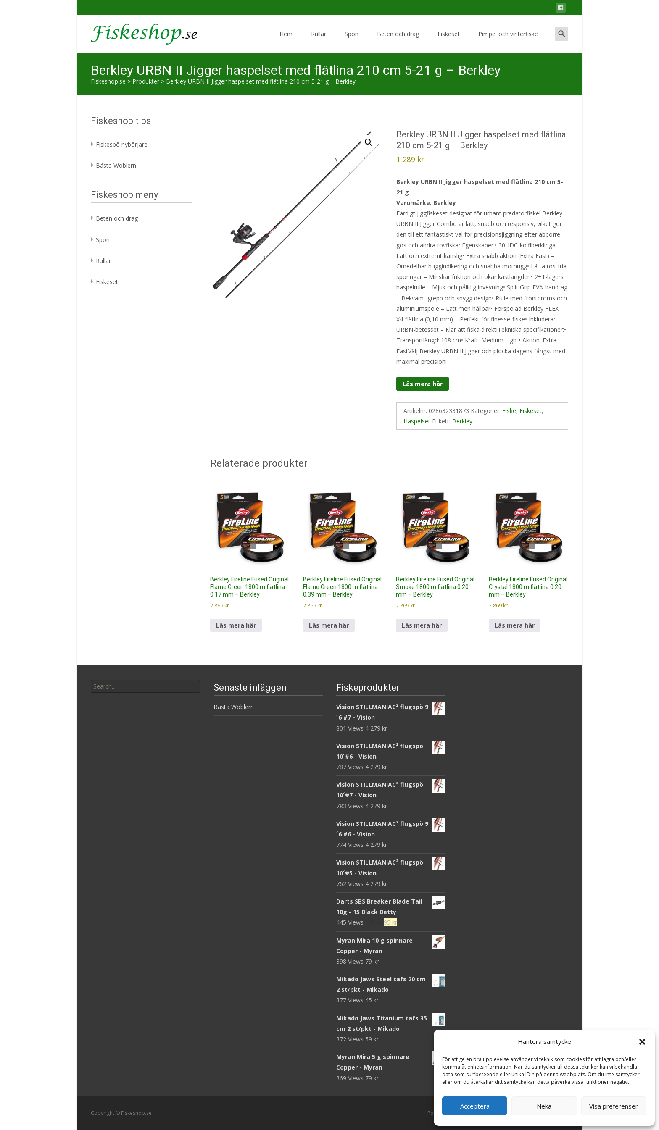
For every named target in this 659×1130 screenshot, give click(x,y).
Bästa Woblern (116, 165)
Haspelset (416, 421)
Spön (351, 41)
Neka (544, 1106)
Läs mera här (423, 384)
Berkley (462, 421)
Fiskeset (449, 41)
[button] (642, 1042)
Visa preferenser (613, 1106)
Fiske (509, 411)
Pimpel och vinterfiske (508, 41)
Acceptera (475, 1106)
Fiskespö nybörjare (122, 144)
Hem (286, 41)
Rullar (318, 41)
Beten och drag (398, 41)
